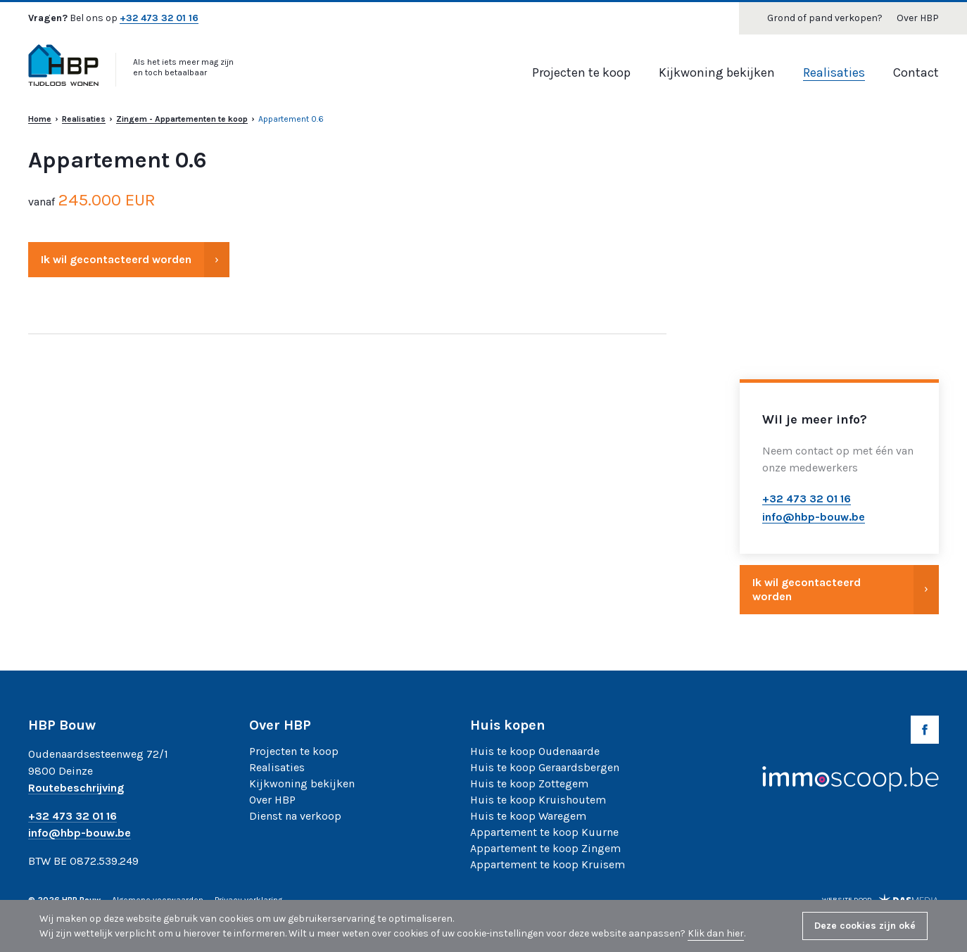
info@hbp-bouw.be (79, 833)
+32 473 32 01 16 (159, 18)
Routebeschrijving (76, 788)
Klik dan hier (716, 933)
